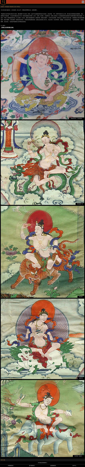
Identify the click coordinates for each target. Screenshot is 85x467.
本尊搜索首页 (10, 465)
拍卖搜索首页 (53, 465)
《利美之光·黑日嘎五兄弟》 (7, 27)
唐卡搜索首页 (32, 465)
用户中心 (74, 465)
